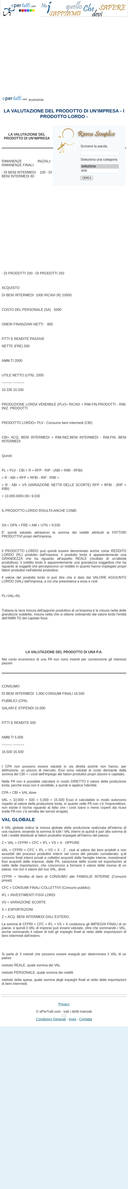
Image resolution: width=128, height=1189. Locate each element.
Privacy (63, 1004)
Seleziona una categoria (99, 159)
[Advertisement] (40, 62)
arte (100, 171)
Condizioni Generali (51, 1019)
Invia (72, 1019)
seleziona (100, 166)
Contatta (85, 1019)
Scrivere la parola (94, 146)
